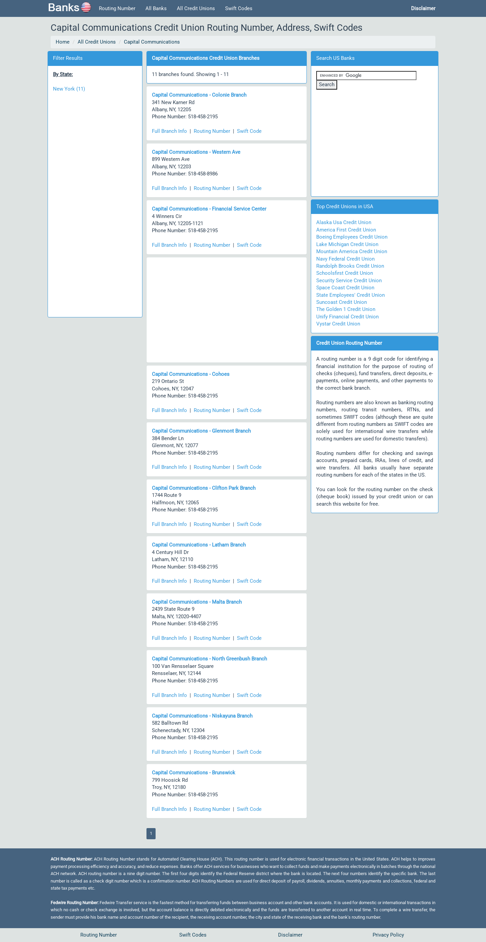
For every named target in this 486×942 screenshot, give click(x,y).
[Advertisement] (95, 201)
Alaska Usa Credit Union (343, 222)
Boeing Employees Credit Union (351, 237)
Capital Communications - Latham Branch (199, 545)
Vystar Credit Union (338, 324)
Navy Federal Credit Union (345, 259)
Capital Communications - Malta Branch (197, 602)
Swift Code (249, 131)
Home (63, 42)
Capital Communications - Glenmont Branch (201, 431)
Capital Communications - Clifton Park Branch (203, 488)
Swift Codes (238, 8)
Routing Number (117, 8)
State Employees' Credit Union (350, 295)
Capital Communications (152, 42)
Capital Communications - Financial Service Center (209, 209)
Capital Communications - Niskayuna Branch (202, 716)
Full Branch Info (169, 131)
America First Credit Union (346, 230)
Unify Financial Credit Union (347, 317)
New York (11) (69, 89)
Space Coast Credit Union (345, 288)
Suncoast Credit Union (341, 302)
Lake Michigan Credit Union (347, 244)
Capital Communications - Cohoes (191, 374)
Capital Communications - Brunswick (193, 773)
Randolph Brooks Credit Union (350, 266)
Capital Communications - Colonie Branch (199, 95)
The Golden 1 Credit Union (345, 309)
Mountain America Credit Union (351, 251)
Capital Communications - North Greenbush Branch (209, 659)
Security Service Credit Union (349, 280)
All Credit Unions (196, 8)
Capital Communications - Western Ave (196, 152)
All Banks (156, 8)
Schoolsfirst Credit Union (344, 273)
